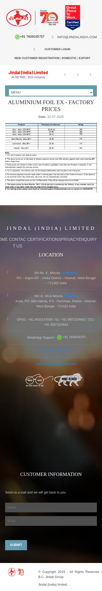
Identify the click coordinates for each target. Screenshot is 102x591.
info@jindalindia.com (56, 351)
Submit (16, 545)
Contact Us (17, 242)
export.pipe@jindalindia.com (56, 364)
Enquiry (87, 239)
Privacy (69, 239)
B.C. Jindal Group (50, 577)
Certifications (44, 239)
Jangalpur (69, 273)
